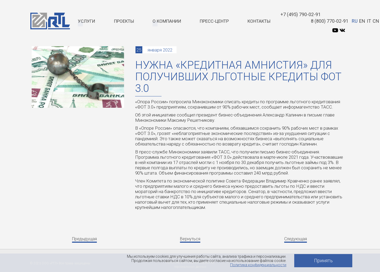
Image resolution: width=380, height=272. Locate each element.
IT (369, 21)
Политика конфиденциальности (258, 265)
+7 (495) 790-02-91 (301, 14)
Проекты (124, 21)
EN (362, 21)
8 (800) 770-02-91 (329, 21)
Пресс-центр (214, 21)
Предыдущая (84, 238)
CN (376, 21)
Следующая (295, 238)
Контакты (259, 21)
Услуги (86, 21)
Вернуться (190, 238)
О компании (167, 21)
